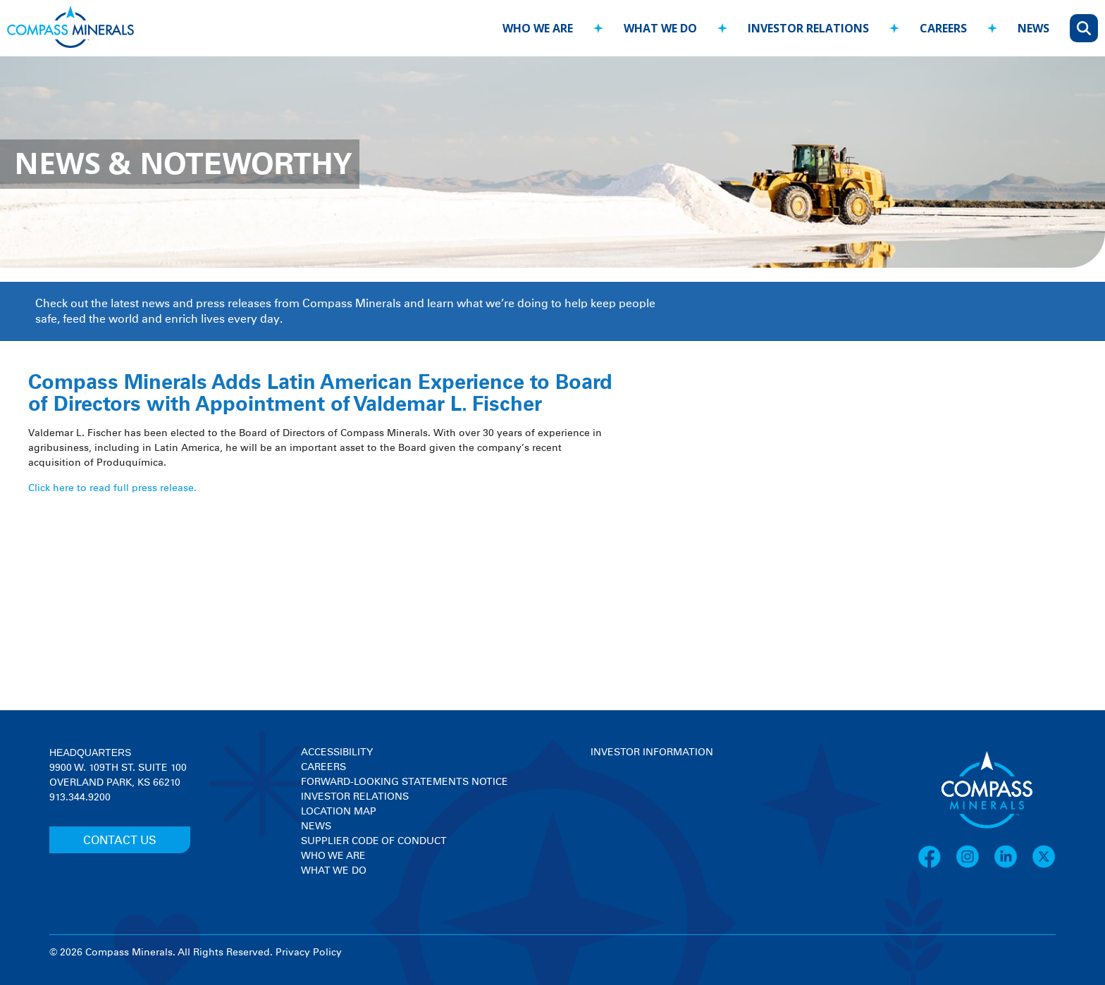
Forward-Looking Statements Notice (404, 782)
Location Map (338, 812)
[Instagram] (975, 866)
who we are (537, 28)
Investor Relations (355, 797)
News (316, 826)
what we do (660, 28)
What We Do (333, 871)
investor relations (808, 28)
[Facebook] (937, 866)
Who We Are (333, 856)
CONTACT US (119, 840)
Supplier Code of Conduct (374, 841)
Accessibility (337, 752)
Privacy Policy (309, 953)
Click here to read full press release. (112, 488)
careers (943, 28)
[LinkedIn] (1013, 866)
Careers (323, 767)
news (1033, 28)
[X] (1044, 866)
